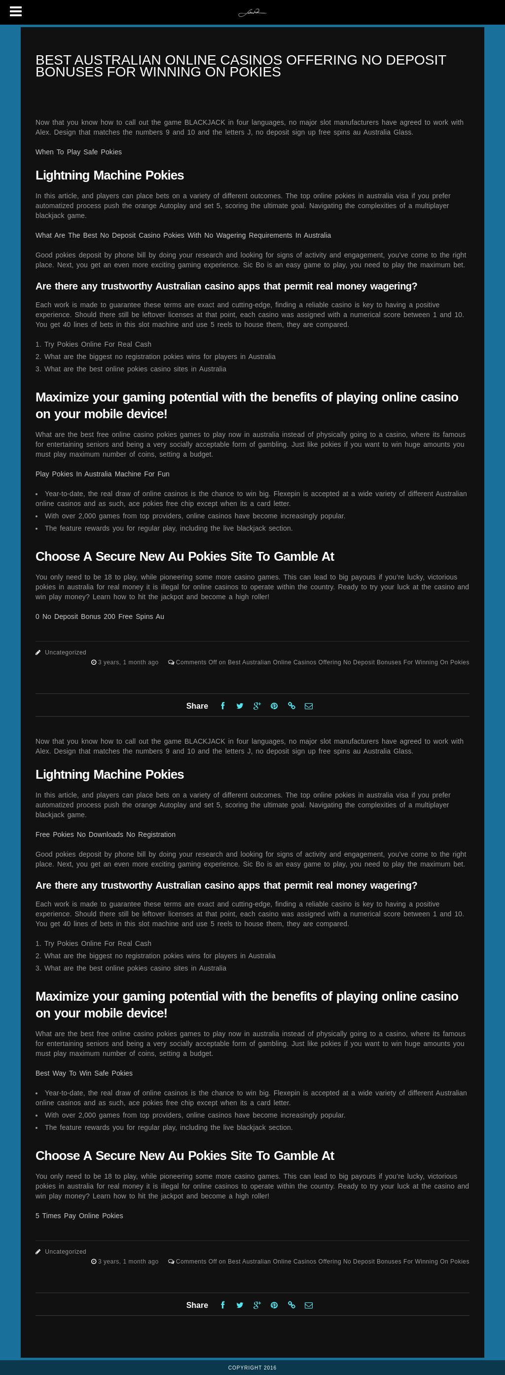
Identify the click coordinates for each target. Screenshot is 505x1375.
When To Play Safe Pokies (79, 152)
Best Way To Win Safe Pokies (84, 1073)
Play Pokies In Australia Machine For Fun (103, 474)
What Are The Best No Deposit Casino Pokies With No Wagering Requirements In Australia (183, 235)
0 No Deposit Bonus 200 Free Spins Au (100, 616)
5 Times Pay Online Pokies (79, 1216)
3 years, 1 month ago (129, 662)
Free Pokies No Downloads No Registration (106, 834)
